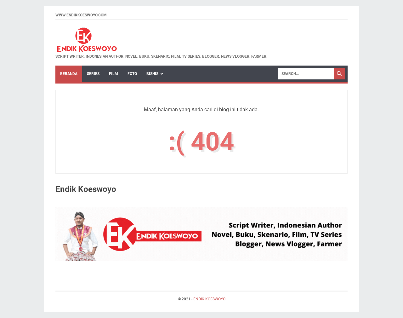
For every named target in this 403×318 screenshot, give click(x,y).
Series (93, 74)
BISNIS (152, 74)
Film (113, 74)
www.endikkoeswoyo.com (81, 15)
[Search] (306, 73)
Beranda (68, 74)
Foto (132, 74)
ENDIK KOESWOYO (209, 299)
